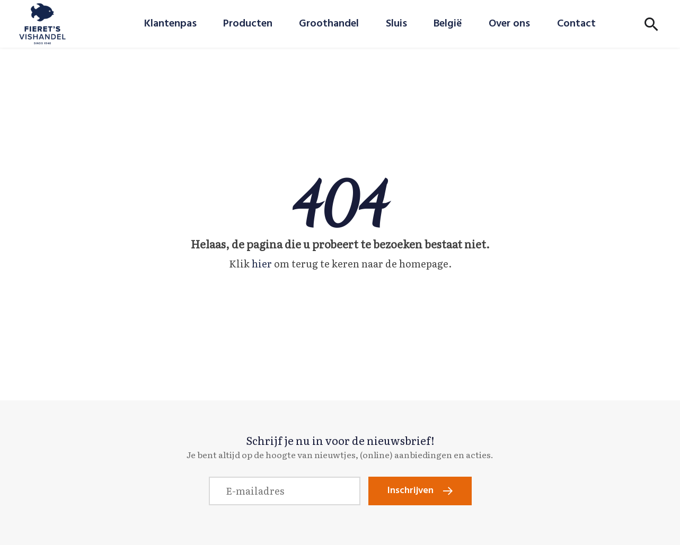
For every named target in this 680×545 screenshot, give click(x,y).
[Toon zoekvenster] (651, 24)
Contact (576, 23)
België (448, 23)
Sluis (396, 23)
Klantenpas (170, 23)
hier (262, 263)
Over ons (509, 23)
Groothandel (329, 23)
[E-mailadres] (284, 491)
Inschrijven (410, 490)
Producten (247, 23)
